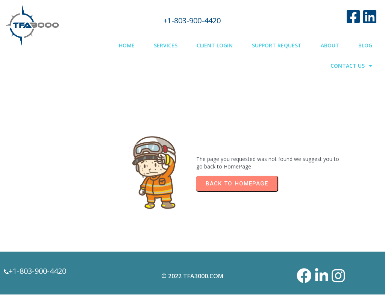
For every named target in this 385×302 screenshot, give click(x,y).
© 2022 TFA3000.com (192, 276)
